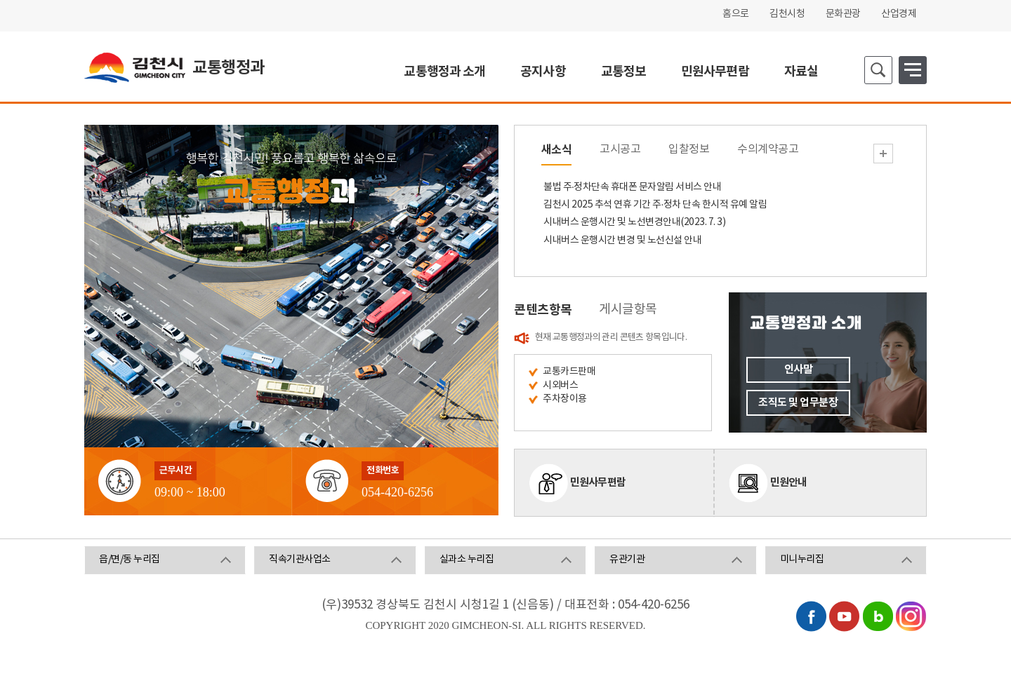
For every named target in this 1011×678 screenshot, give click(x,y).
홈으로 (735, 14)
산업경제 (898, 14)
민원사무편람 (598, 482)
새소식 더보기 (883, 153)
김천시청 (787, 14)
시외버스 (560, 385)
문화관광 (843, 14)
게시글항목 (628, 309)
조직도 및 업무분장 (798, 402)
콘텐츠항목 (543, 310)
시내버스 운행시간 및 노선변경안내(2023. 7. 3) (634, 222)
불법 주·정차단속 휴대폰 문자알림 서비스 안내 (632, 187)
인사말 (798, 369)
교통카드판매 (569, 371)
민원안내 (788, 482)
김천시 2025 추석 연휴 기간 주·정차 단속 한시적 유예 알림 (655, 204)
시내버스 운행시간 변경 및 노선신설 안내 (622, 240)
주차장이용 (565, 399)
